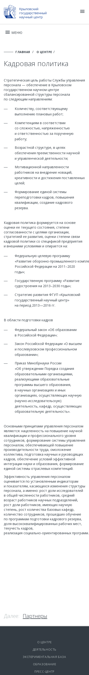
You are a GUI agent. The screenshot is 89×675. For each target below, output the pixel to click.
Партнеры (35, 615)
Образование (44, 664)
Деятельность (44, 650)
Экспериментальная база (44, 657)
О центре (44, 642)
